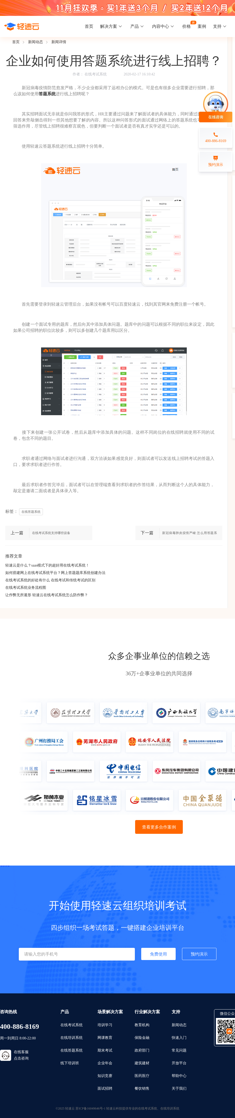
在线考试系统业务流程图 (25, 588)
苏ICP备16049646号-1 (90, 1108)
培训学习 (104, 1025)
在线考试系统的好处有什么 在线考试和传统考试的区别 (50, 580)
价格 (186, 26)
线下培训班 (69, 1063)
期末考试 (104, 1050)
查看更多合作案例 (159, 827)
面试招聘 (104, 1088)
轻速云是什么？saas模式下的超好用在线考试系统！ (47, 565)
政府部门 (142, 1050)
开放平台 (179, 1063)
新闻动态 (35, 42)
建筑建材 (142, 1063)
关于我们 (179, 1088)
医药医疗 (142, 1076)
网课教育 (104, 1038)
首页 (89, 26)
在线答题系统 (71, 1050)
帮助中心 (179, 1076)
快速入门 (179, 1038)
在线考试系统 (96, 74)
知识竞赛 (104, 1076)
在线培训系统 (71, 1038)
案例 (202, 26)
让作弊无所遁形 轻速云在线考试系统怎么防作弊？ (46, 595)
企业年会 (104, 1063)
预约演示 (199, 954)
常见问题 (179, 1050)
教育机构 (142, 1025)
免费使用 (158, 954)
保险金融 (142, 1038)
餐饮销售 (142, 1088)
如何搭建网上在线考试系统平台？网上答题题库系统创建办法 (55, 573)
